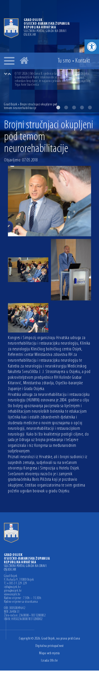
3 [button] (74, 107)
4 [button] (81, 107)
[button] (91, 46)
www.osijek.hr (12, 594)
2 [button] (66, 107)
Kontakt (82, 61)
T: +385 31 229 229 (15, 583)
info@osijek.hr (12, 587)
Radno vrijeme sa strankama (21, 602)
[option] (55, 79)
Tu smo (64, 61)
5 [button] (89, 107)
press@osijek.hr (13, 591)
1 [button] (58, 107)
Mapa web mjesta (49, 653)
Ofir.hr (54, 661)
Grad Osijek (10, 104)
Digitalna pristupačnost (49, 646)
